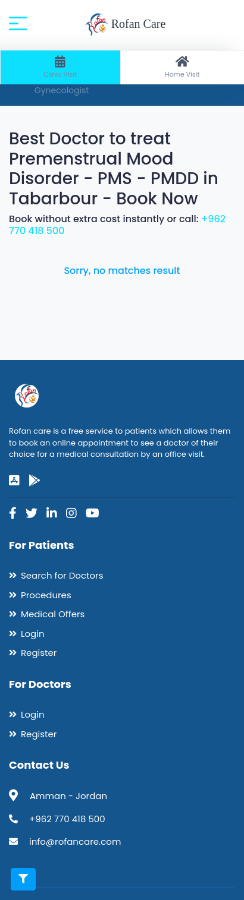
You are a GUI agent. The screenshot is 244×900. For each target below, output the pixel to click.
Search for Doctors (62, 575)
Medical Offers (53, 614)
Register (39, 652)
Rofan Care (125, 25)
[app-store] (14, 481)
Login (33, 633)
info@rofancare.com (75, 841)
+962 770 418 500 (67, 819)
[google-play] (34, 481)
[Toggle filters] (23, 879)
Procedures (46, 595)
